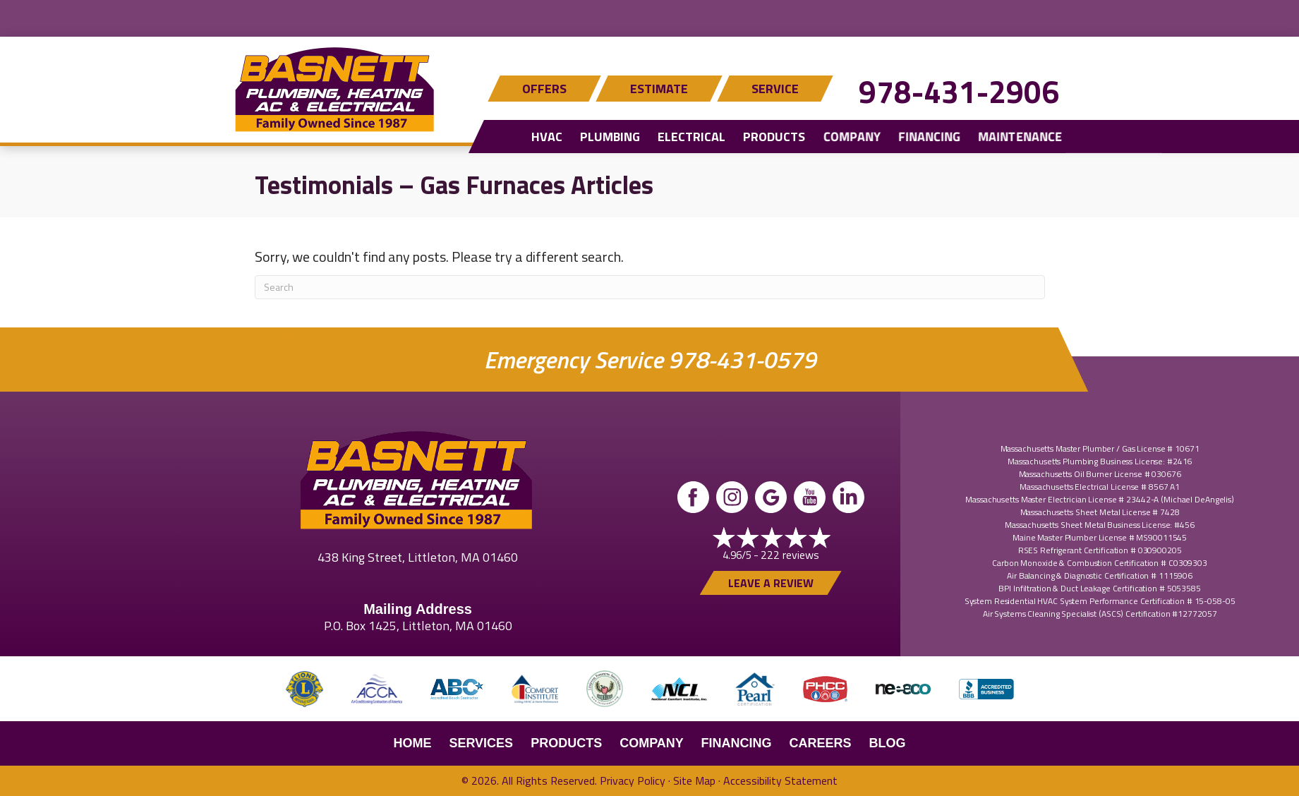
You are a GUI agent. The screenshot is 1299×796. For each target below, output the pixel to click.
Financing (929, 136)
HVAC (546, 136)
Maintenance (1019, 136)
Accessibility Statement (780, 780)
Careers (821, 743)
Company (851, 136)
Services (481, 743)
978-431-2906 (959, 91)
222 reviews (790, 554)
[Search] (650, 287)
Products (774, 136)
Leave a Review (771, 582)
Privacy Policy (632, 780)
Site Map (694, 780)
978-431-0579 (741, 360)
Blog (887, 743)
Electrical (691, 136)
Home (412, 743)
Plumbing (610, 136)
